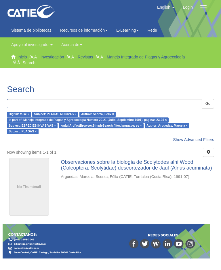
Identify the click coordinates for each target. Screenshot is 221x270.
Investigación (52, 57)
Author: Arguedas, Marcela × (167, 126)
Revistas (85, 57)
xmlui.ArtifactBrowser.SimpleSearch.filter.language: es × (101, 126)
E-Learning (127, 30)
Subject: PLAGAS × (23, 131)
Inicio (22, 57)
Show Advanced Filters (193, 139)
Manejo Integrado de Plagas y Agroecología (146, 57)
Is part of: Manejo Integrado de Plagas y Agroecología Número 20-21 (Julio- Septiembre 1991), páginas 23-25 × (88, 120)
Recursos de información (84, 30)
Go (207, 103)
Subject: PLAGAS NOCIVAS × (55, 114)
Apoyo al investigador (32, 44)
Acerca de (71, 44)
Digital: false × (19, 114)
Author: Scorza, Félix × (97, 114)
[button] (166, 7)
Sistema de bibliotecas (31, 30)
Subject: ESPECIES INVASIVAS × (32, 126)
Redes (154, 30)
